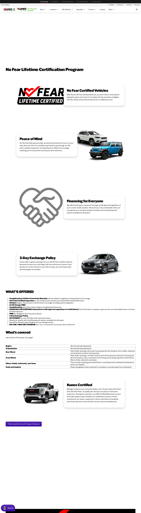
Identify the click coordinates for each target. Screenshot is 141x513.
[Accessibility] (5, 5)
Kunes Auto (44, 1)
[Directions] (136, 5)
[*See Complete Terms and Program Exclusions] (24, 424)
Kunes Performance (67, 1)
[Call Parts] (128, 5)
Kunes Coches (96, 1)
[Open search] (136, 9)
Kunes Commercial (82, 1)
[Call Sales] (110, 5)
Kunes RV (54, 1)
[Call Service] (119, 5)
